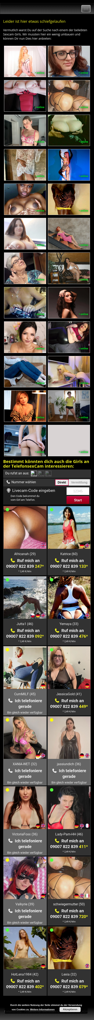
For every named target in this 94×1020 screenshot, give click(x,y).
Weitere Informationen (42, 1009)
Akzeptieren (70, 1009)
